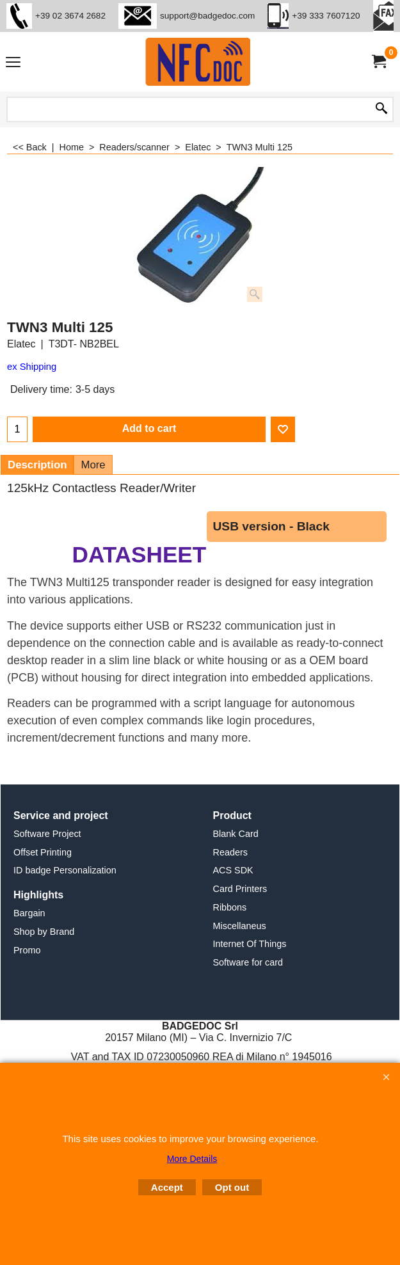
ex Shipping (31, 367)
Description (37, 465)
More (93, 465)
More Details (192, 1159)
